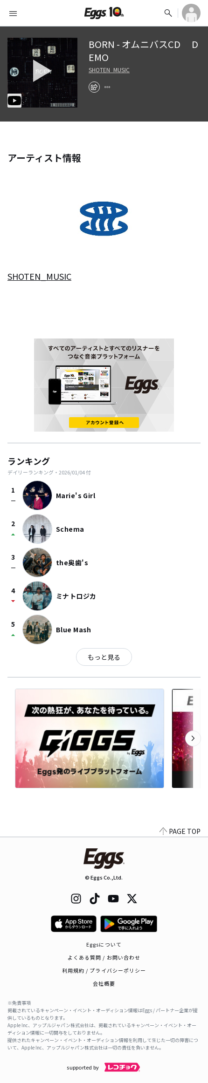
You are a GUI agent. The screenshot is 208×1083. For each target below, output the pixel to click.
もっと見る (104, 657)
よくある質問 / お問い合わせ (104, 957)
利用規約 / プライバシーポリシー (104, 970)
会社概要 (104, 983)
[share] (94, 87)
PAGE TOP (180, 831)
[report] (107, 87)
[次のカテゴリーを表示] (193, 738)
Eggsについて (104, 944)
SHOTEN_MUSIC (109, 70)
